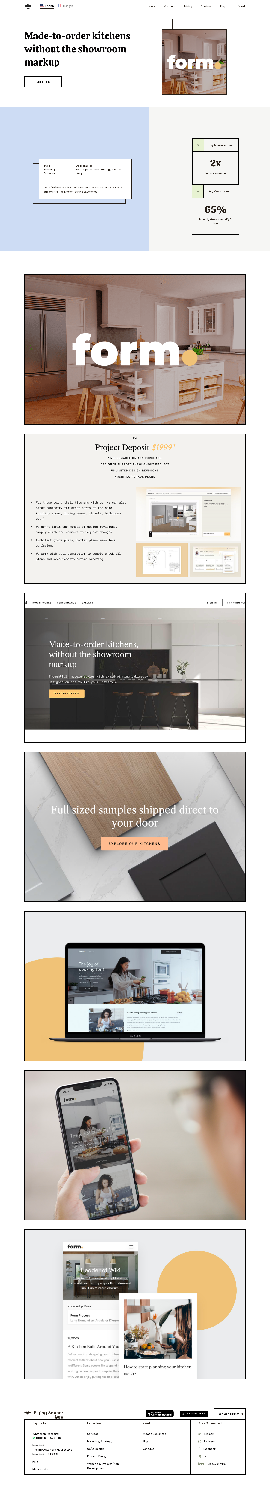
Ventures (148, 1449)
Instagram (210, 1441)
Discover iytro (217, 1464)
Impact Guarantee (154, 1434)
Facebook (209, 1449)
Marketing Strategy (99, 1441)
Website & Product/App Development (103, 1466)
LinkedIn (209, 1434)
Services (92, 1434)
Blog (145, 1441)
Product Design (97, 1456)
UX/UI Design (95, 1449)
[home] (28, 6)
